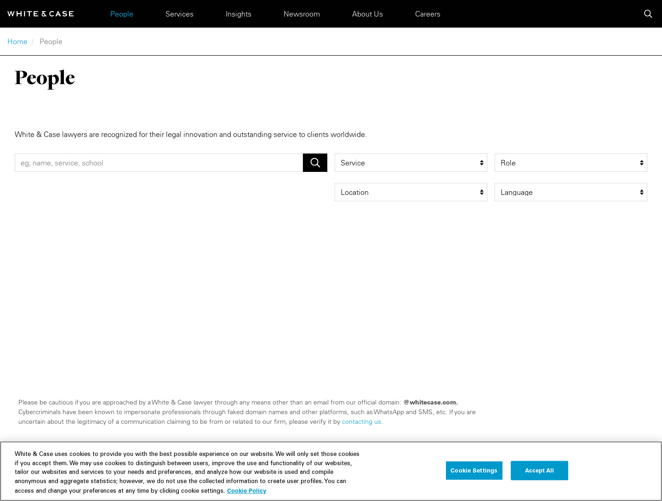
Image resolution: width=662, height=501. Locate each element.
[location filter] (411, 192)
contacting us (361, 421)
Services (180, 13)
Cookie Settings (474, 473)
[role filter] (571, 163)
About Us (367, 13)
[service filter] (411, 163)
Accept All (539, 473)
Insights (238, 13)
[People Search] (159, 163)
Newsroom (302, 13)
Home (17, 41)
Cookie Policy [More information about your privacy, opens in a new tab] (246, 494)
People (121, 13)
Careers (427, 13)
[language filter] (571, 192)
